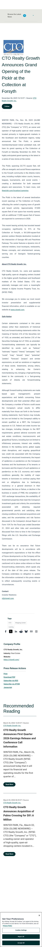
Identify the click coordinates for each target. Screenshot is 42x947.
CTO (10, 623)
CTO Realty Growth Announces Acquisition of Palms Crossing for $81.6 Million (18, 813)
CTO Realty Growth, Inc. (12, 726)
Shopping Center (20, 623)
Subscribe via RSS (11, 681)
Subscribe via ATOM (12, 684)
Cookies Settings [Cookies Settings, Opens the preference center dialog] (21, 930)
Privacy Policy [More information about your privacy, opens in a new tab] (7, 926)
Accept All (21, 943)
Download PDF (9, 677)
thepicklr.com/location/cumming (15, 191)
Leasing (11, 627)
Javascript (8, 687)
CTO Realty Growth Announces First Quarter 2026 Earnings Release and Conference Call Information (19, 738)
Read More (9, 784)
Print (5, 674)
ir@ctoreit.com (8, 598)
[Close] (39, 915)
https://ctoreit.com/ (11, 660)
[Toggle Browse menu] (33, 15)
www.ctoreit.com (17, 310)
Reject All (21, 936)
